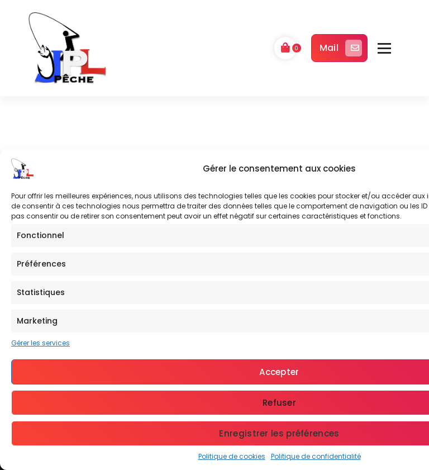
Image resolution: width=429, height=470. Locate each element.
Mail (341, 48)
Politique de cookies (231, 456)
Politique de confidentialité (316, 456)
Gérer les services (40, 343)
